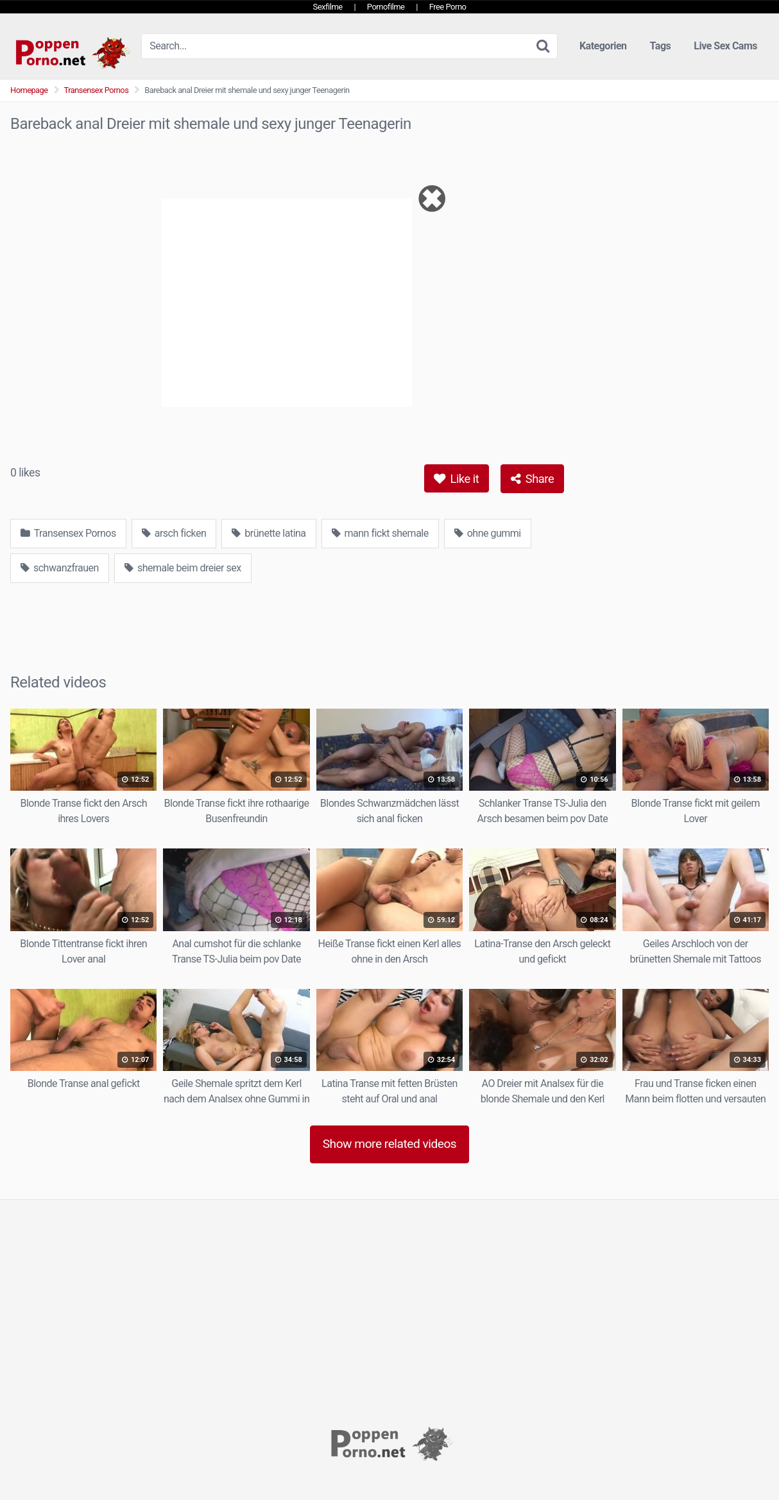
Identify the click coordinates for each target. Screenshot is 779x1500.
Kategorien (603, 46)
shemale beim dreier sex (182, 568)
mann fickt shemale (380, 533)
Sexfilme (328, 6)
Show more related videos (390, 1143)
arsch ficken (174, 533)
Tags (660, 46)
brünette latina (268, 533)
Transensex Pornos (96, 90)
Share (532, 478)
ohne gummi (487, 533)
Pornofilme (386, 6)
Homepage (29, 90)
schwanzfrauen (60, 568)
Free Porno (448, 6)
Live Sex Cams (725, 46)
